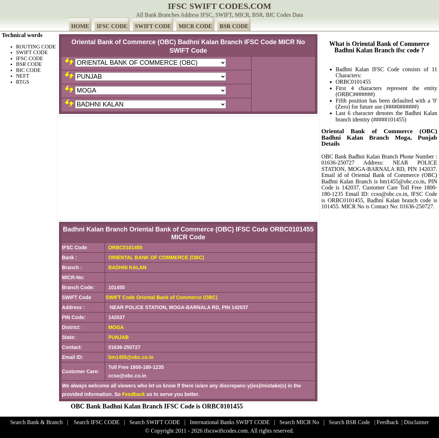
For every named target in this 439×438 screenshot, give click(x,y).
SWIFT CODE (153, 26)
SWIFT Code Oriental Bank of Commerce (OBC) (162, 297)
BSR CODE (234, 26)
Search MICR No (299, 422)
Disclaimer (416, 422)
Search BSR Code (349, 422)
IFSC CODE (112, 26)
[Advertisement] (188, 168)
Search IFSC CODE (97, 422)
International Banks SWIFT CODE (230, 422)
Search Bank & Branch (36, 422)
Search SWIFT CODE (154, 422)
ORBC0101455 (125, 247)
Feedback (133, 394)
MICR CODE (195, 26)
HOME (80, 26)
